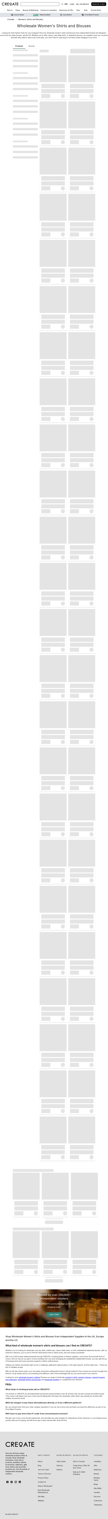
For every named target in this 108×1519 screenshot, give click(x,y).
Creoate (10, 19)
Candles (97, 1492)
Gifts (95, 1465)
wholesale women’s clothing (29, 1377)
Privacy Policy (43, 1478)
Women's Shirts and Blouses (30, 19)
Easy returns (66, 15)
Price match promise (90, 15)
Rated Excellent (41, 14)
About (40, 1461)
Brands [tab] (32, 46)
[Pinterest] (11, 1482)
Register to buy (98, 4)
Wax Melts (98, 1488)
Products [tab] (19, 47)
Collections (98, 1501)
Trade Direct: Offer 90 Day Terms (81, 1467)
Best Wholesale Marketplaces (44, 1491)
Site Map (41, 1496)
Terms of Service (44, 1474)
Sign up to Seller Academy (79, 1473)
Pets (78, 10)
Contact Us (42, 1482)
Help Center (61, 1461)
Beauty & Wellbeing (30, 10)
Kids (86, 10)
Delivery (60, 1465)
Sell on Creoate (54, 1322)
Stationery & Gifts (66, 10)
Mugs (96, 1484)
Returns (59, 1470)
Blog (39, 1465)
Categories (98, 1505)
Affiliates (41, 1501)
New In (10, 10)
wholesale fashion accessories (29, 1380)
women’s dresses (84, 1377)
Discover (97, 1496)
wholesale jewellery (52, 1380)
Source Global (17, 15)
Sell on (79, 1461)
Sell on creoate (82, 4)
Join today (54, 1314)
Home (17, 10)
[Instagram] (16, 1482)
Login (72, 4)
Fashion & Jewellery (49, 10)
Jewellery (97, 1461)
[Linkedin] (20, 1482)
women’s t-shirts (71, 1377)
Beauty (96, 1474)
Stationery (97, 1470)
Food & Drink (96, 10)
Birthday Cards (97, 1479)
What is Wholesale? (45, 1486)
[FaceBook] (7, 1482)
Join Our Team (43, 1470)
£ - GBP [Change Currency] (65, 4)
